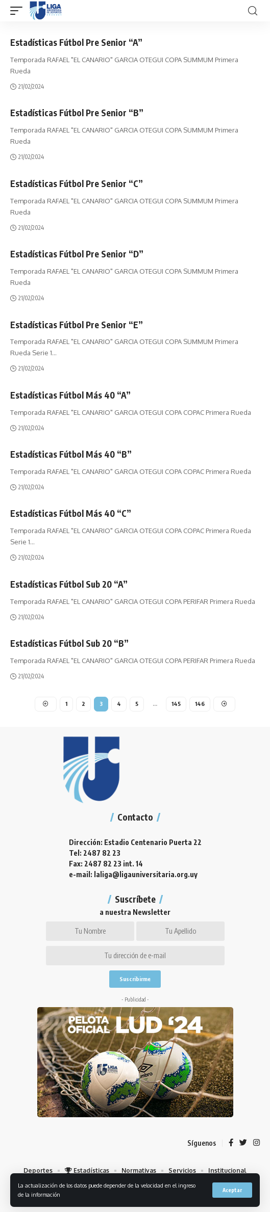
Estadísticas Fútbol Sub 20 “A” (69, 584)
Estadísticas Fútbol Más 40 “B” (71, 454)
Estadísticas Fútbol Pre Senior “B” (76, 112)
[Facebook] (231, 1143)
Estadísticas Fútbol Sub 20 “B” (69, 643)
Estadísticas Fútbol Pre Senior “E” (76, 324)
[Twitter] (243, 1143)
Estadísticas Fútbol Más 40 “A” (70, 395)
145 (176, 703)
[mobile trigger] (19, 10)
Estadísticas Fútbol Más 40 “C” (70, 513)
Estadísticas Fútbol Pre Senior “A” (76, 42)
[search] (253, 11)
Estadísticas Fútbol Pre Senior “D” (76, 253)
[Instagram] (256, 1143)
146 (200, 703)
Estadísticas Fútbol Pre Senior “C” (76, 183)
